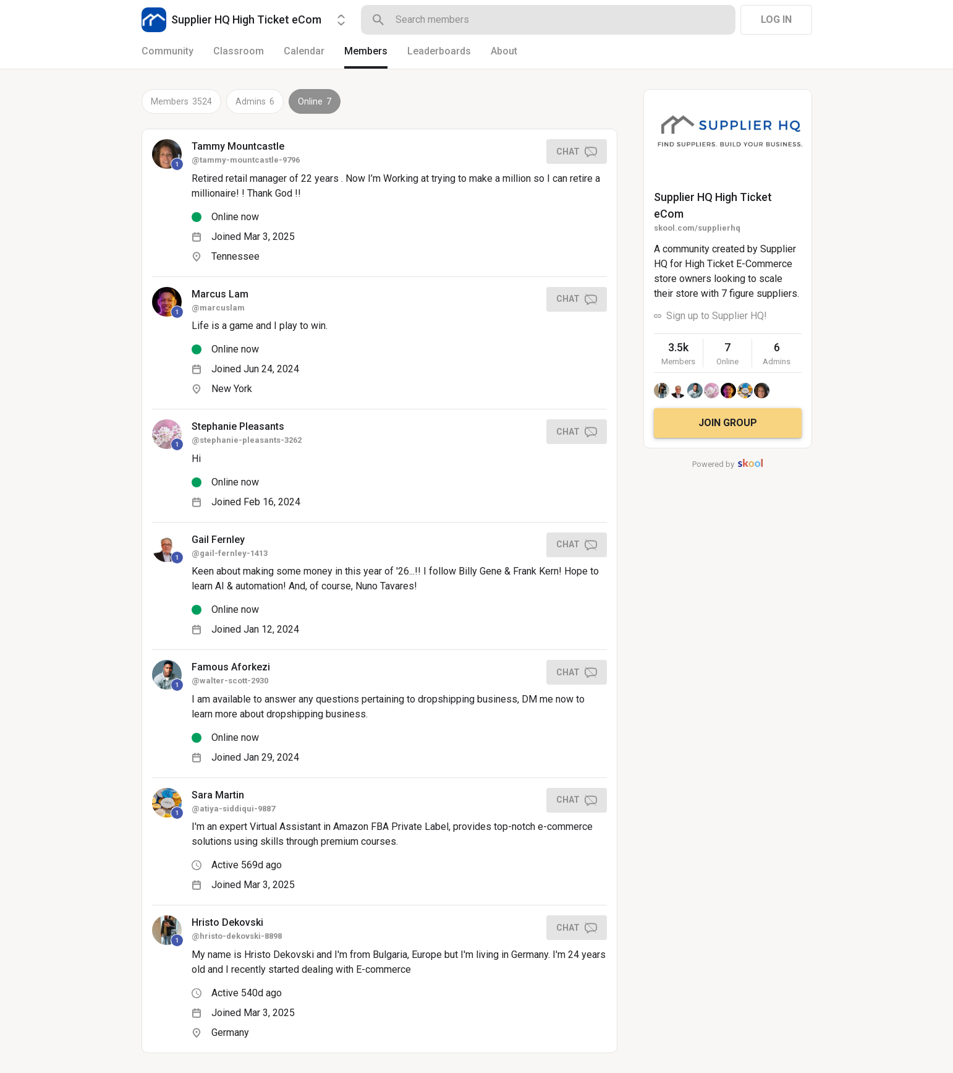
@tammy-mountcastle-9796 (246, 160)
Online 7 (314, 101)
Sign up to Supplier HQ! (716, 316)
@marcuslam (218, 307)
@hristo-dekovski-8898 (237, 936)
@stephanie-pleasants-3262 (247, 440)
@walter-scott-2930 (230, 680)
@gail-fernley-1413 (230, 553)
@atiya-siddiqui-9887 (233, 808)
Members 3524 (181, 101)
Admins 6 (254, 101)
